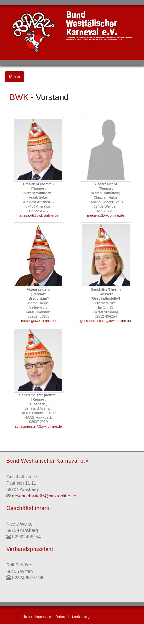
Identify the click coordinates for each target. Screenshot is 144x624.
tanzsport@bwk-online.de (38, 215)
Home (27, 617)
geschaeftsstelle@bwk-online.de (105, 321)
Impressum (43, 617)
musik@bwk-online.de (38, 321)
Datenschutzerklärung (73, 617)
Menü (14, 76)
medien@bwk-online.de (105, 215)
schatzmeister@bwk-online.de (38, 426)
